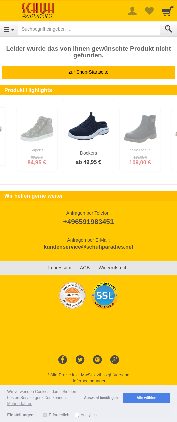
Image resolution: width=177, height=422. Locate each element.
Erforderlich (59, 415)
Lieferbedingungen (89, 380)
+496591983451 (88, 221)
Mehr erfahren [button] (19, 403)
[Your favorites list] (149, 11)
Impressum (59, 267)
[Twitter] (80, 360)
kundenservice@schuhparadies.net (88, 247)
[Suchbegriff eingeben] (89, 29)
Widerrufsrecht (113, 267)
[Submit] (168, 29)
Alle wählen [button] (146, 398)
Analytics (89, 415)
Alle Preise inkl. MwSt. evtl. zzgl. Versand (90, 374)
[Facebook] (62, 360)
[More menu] (132, 11)
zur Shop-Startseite (89, 72)
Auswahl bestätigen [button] (101, 398)
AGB (85, 267)
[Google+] (114, 360)
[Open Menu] (9, 29)
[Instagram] (97, 360)
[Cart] (167, 11)
